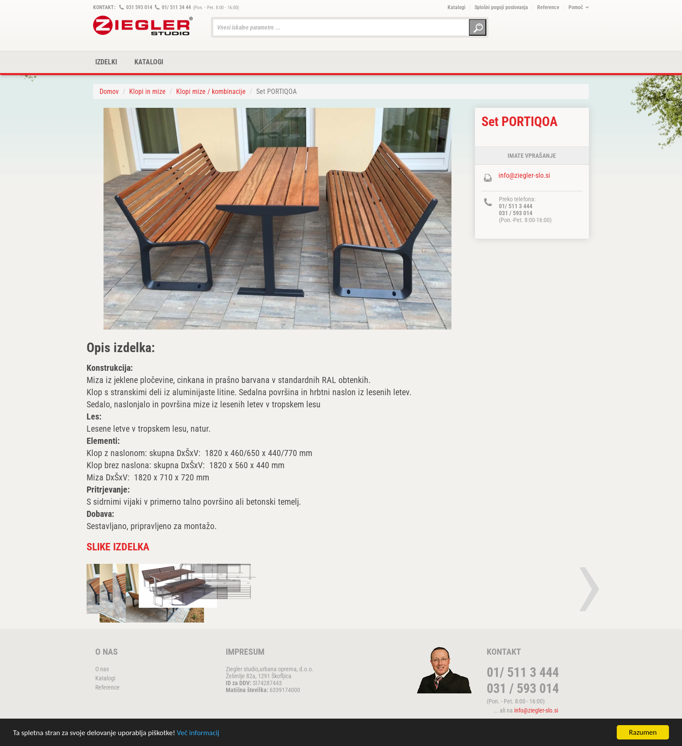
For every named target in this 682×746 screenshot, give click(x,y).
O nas (102, 669)
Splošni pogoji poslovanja (501, 7)
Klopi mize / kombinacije (211, 91)
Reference (548, 7)
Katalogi (456, 7)
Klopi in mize (147, 91)
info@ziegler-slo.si (524, 175)
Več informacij (198, 733)
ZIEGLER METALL (143, 25)
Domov (109, 91)
